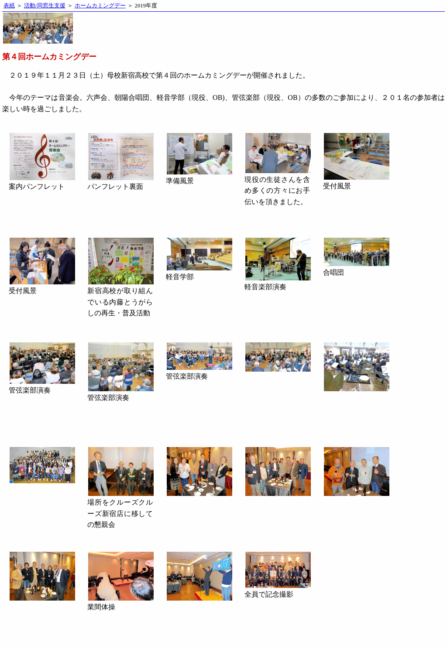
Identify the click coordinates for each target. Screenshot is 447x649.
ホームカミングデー (100, 6)
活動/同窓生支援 (44, 6)
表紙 (9, 6)
